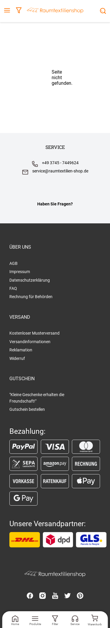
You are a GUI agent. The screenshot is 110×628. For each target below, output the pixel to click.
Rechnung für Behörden (31, 296)
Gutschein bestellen (27, 409)
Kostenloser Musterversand (34, 333)
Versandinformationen (29, 341)
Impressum (19, 271)
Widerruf (17, 358)
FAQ (13, 288)
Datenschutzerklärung (29, 280)
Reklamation (20, 350)
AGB (13, 263)
